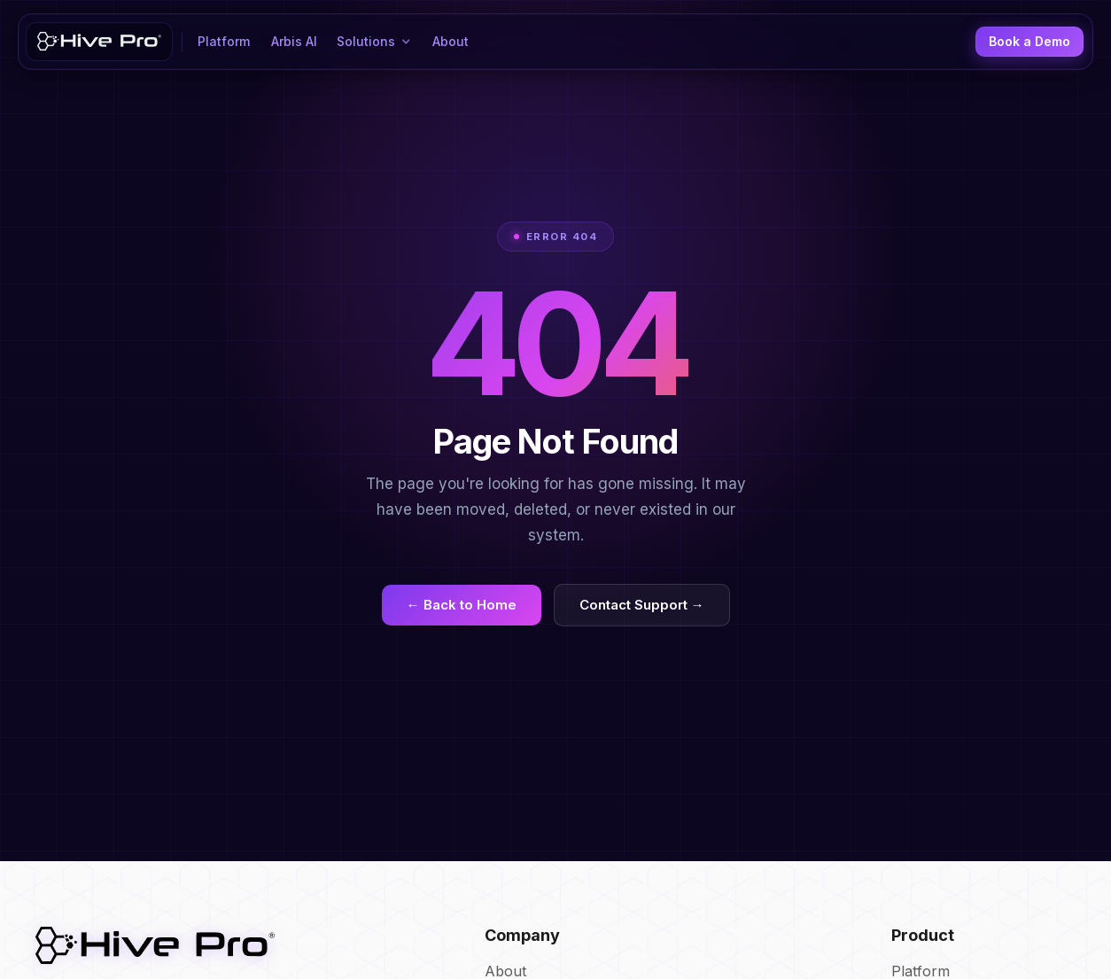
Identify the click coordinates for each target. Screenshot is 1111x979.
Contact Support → (641, 604)
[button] (375, 42)
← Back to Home (462, 604)
